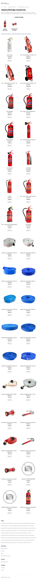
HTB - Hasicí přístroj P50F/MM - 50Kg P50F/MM (28, 83)
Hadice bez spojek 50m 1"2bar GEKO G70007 (9, 366)
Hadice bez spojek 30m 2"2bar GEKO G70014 (9, 309)
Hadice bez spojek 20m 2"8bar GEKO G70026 (28, 253)
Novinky (2, 551)
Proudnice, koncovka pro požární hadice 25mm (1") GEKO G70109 (9, 479)
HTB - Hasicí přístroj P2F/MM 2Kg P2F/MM (9, 224)
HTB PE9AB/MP (9, 111)
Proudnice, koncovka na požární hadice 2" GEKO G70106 (28, 450)
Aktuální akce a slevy (5, 555)
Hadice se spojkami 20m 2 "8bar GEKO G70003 (9, 394)
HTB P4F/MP (28, 224)
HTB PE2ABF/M (10, 168)
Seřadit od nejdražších (16, 33)
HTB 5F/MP (28, 168)
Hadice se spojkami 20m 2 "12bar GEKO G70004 (9, 450)
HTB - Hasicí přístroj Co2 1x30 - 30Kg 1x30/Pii (9, 83)
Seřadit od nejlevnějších (6, 33)
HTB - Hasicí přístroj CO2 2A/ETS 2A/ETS (28, 139)
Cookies (3, 567)
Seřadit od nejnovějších (26, 33)
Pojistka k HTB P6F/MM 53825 (28, 479)
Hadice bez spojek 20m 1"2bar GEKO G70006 (28, 366)
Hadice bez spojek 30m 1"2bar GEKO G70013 (28, 309)
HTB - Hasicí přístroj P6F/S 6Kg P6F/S (28, 196)
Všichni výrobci (4, 561)
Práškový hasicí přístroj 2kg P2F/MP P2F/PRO (28, 507)
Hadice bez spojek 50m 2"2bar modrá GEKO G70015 (28, 281)
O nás (2, 570)
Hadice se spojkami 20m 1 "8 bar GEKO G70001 (28, 394)
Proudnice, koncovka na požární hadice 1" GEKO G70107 (28, 422)
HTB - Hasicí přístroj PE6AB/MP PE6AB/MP (28, 111)
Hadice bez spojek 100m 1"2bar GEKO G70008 (28, 337)
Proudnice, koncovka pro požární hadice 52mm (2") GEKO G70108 (9, 422)
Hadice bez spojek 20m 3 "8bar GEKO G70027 (9, 253)
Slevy (2, 553)
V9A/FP (9, 196)
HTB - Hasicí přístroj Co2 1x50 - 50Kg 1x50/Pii (28, 55)
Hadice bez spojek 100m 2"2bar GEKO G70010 (9, 337)
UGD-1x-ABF (9, 55)
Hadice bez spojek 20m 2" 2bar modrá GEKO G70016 (9, 281)
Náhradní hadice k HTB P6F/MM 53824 (9, 507)
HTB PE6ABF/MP (9, 139)
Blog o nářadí (4, 548)
